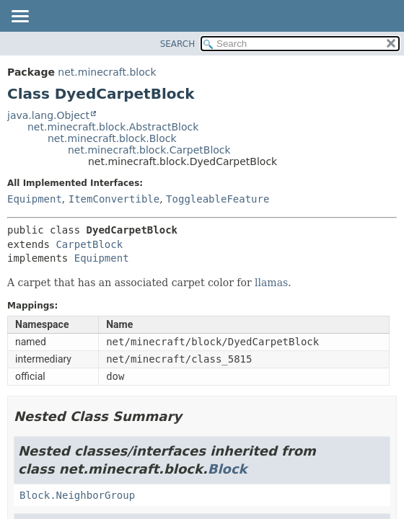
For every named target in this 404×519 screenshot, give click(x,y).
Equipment (34, 199)
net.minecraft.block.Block (112, 138)
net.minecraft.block (107, 72)
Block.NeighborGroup (77, 495)
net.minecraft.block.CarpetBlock (149, 150)
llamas (271, 282)
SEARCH (178, 44)
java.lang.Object (48, 115)
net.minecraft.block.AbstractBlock (112, 127)
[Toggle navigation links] (19, 17)
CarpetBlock (89, 244)
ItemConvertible (114, 199)
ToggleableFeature (217, 199)
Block (227, 468)
